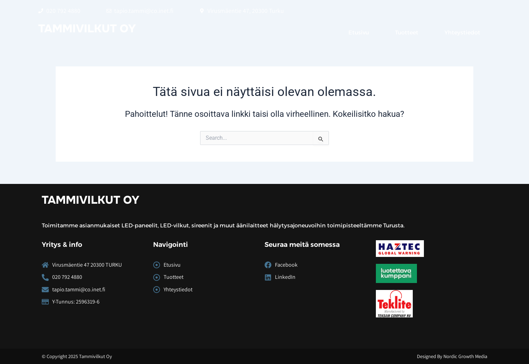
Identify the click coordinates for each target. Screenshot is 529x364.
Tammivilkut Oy (87, 29)
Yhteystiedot (462, 32)
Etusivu (358, 32)
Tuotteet (406, 32)
